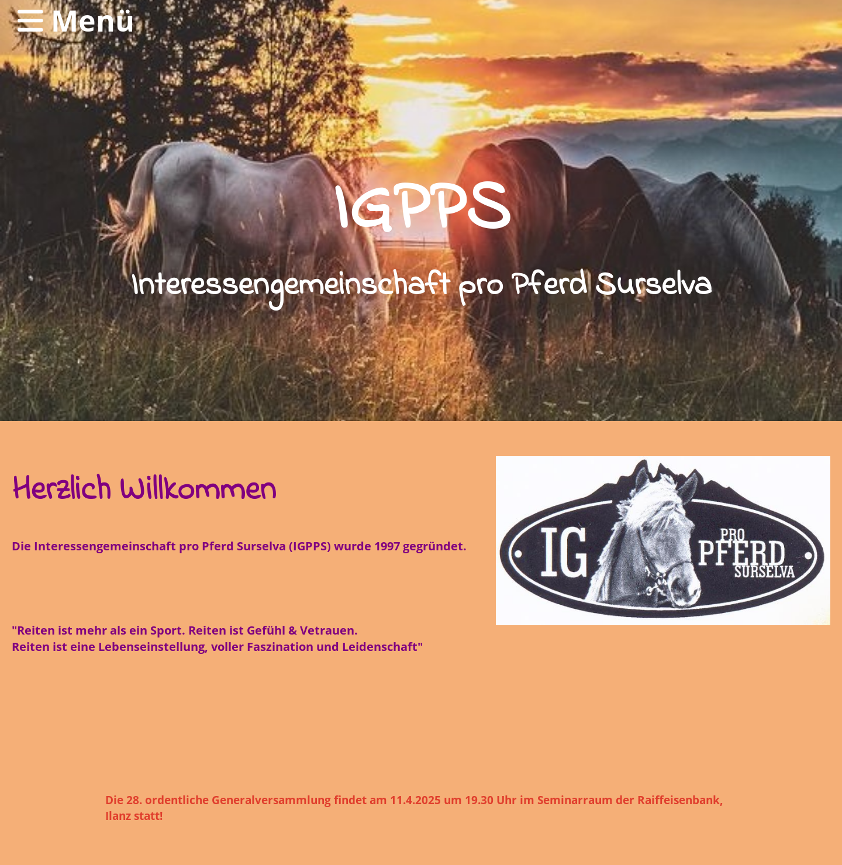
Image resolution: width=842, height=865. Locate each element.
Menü (76, 20)
